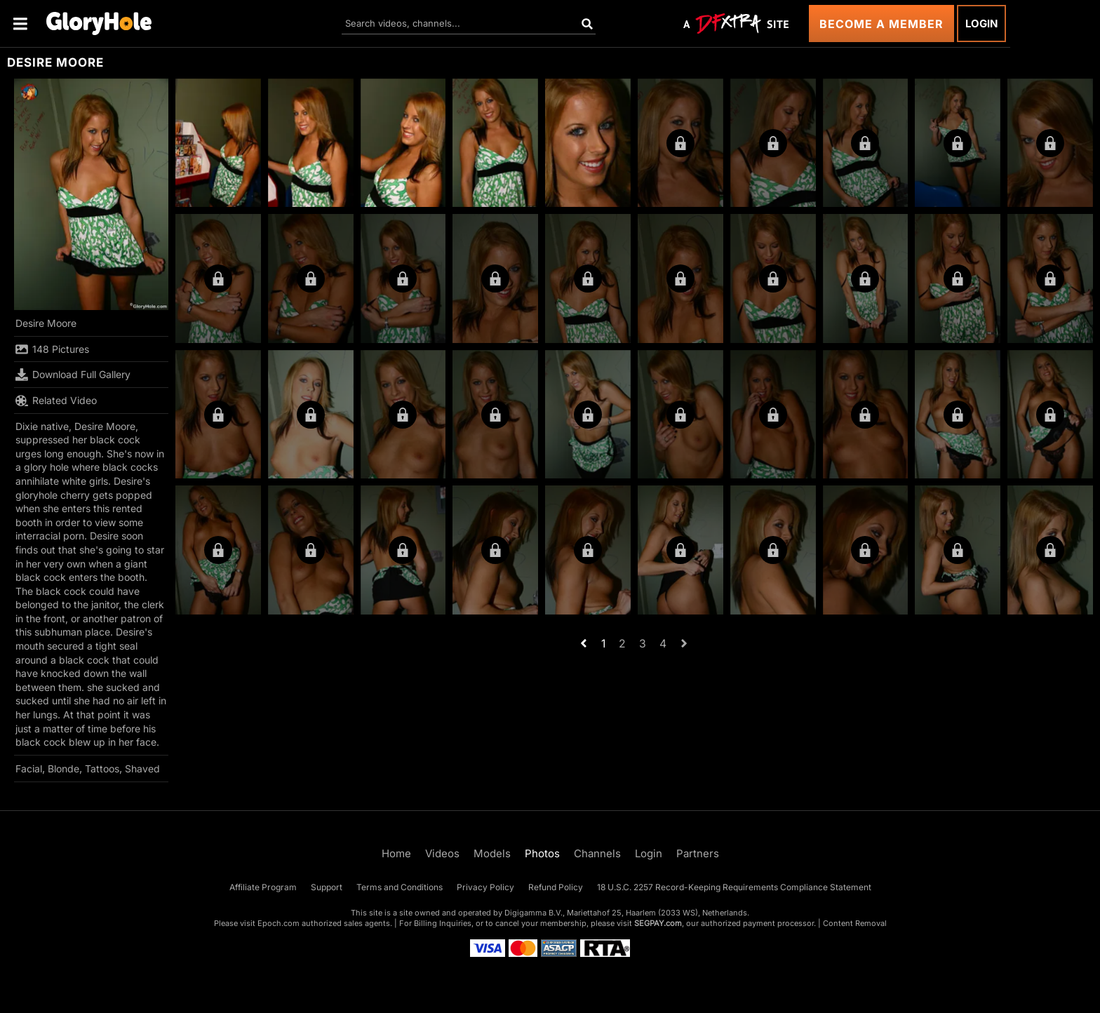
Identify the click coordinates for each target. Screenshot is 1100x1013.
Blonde (63, 768)
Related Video (56, 400)
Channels (597, 853)
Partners (697, 853)
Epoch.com (278, 923)
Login (981, 23)
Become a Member (881, 24)
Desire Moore (45, 323)
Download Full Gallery (72, 374)
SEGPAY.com (658, 923)
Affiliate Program (263, 887)
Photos (542, 853)
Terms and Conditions (399, 887)
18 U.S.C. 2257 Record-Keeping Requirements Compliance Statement (734, 887)
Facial (28, 768)
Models (492, 853)
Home (396, 853)
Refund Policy (555, 887)
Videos (442, 853)
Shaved (142, 768)
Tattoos (102, 768)
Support (326, 887)
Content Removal (855, 923)
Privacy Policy (485, 887)
